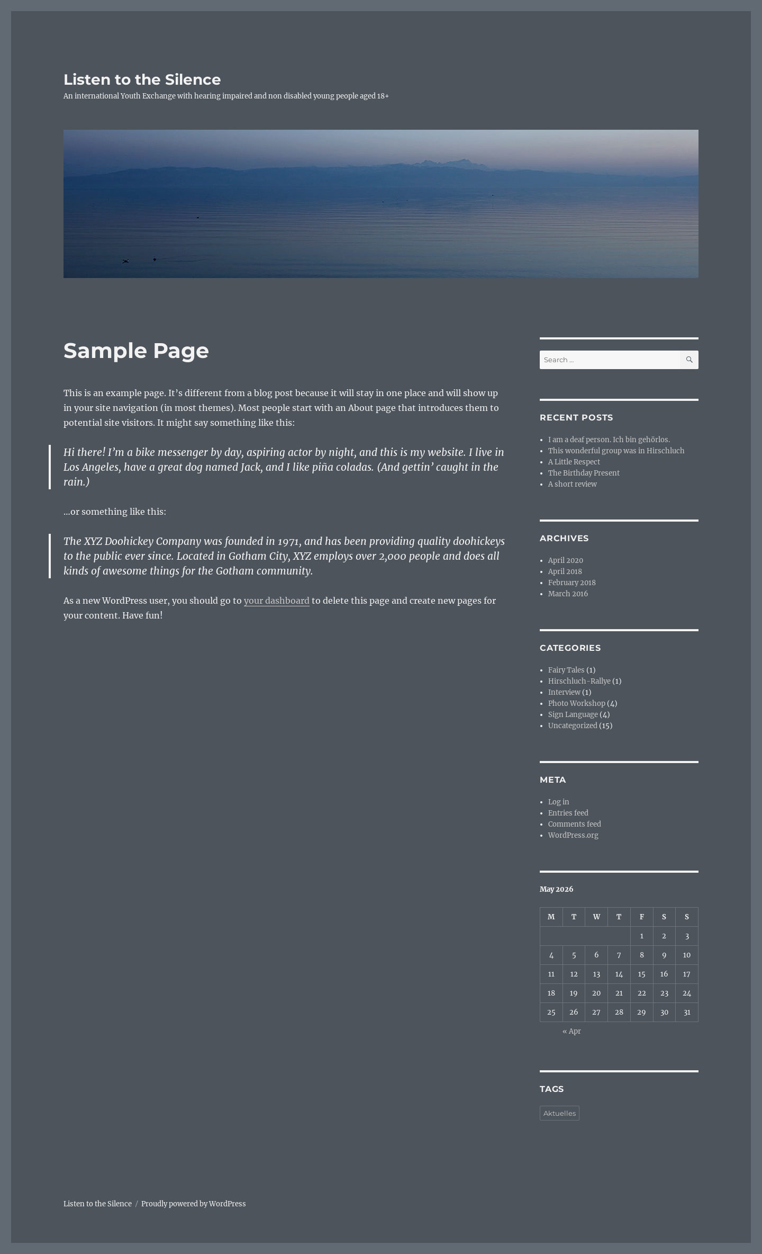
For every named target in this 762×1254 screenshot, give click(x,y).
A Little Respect (574, 462)
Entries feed (568, 813)
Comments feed (574, 824)
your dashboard (277, 600)
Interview (564, 692)
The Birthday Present (584, 473)
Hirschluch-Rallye (579, 681)
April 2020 (565, 560)
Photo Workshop (576, 703)
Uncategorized (572, 725)
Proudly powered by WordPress (193, 1203)
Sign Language (573, 714)
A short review (572, 484)
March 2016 (568, 593)
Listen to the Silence (142, 79)
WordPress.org (573, 835)
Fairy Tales (566, 670)
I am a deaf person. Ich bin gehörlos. (609, 439)
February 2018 (572, 582)
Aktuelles (559, 1113)
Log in (558, 802)
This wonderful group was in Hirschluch (616, 450)
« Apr (572, 1031)
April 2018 (565, 571)
